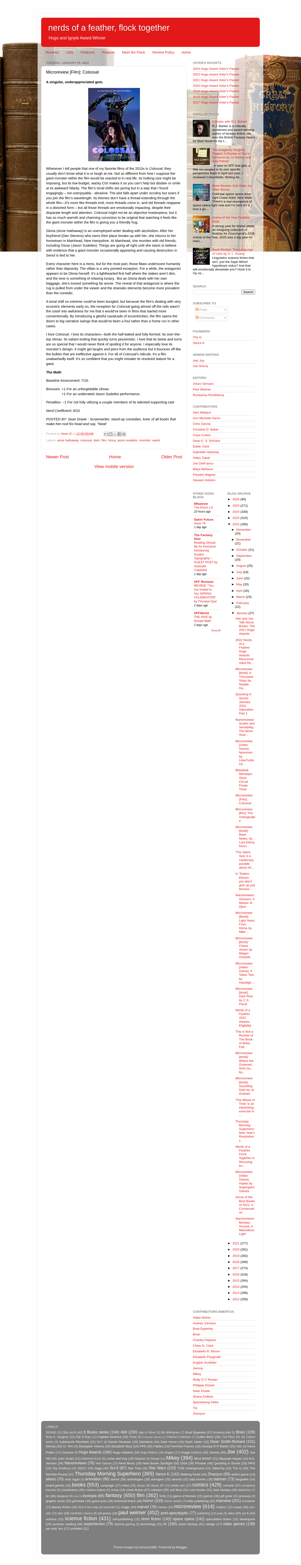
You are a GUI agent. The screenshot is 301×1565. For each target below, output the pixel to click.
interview (223, 1501)
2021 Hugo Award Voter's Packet (216, 80)
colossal (86, 440)
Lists (69, 52)
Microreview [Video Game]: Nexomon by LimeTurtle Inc (244, 752)
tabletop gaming (124, 1524)
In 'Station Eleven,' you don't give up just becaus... (245, 881)
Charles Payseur (204, 1340)
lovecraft (108, 1507)
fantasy (114, 1495)
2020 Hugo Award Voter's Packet (216, 85)
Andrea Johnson (204, 1323)
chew (125, 1485)
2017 (236, 1268)
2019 (236, 1256)
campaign (107, 1485)
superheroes (94, 1524)
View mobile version (114, 466)
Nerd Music (127, 1463)
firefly (162, 1496)
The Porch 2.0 (203, 507)
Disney (50, 1446)
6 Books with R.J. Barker (229, 121)
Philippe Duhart (203, 1385)
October (242, 549)
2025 (236, 505)
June (240, 578)
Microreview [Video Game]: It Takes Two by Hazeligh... (244, 973)
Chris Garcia (201, 424)
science (51, 1519)
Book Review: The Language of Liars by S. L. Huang (232, 251)
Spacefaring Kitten (206, 1402)
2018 (236, 1262)
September (244, 556)
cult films (176, 1490)
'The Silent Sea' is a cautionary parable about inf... (244, 859)
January (242, 613)
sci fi (245, 1513)
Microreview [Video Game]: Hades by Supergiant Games (244, 1181)
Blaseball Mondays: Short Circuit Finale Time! (244, 779)
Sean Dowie (201, 1391)
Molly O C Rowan (205, 1379)
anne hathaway (68, 440)
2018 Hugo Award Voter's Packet (216, 97)
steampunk (247, 1519)
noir (60, 1513)
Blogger (181, 1547)
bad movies (198, 1479)
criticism (156, 1490)
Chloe (133, 1437)
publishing (204, 1513)
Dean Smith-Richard (227, 1441)
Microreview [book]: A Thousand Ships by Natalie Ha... (244, 678)
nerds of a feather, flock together (109, 28)
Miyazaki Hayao (230, 1458)
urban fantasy (188, 1524)
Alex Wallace (202, 412)
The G (197, 337)
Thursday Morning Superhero (108, 1474)
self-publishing (123, 1519)
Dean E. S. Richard (206, 441)
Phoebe (200, 1463)
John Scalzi (66, 1458)
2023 (236, 518)
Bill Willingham (170, 1432)
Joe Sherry (200, 366)
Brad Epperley (203, 1328)
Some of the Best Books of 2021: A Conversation (245, 1204)
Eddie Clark (201, 446)
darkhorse (244, 1490)
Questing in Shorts (227, 1463)
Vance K (199, 343)
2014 (236, 1286)
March (241, 597)
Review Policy (163, 52)
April (240, 590)
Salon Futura (204, 519)
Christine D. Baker (206, 429)
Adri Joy (198, 360)
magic (125, 1507)
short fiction (151, 1519)
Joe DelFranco (203, 463)
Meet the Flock (133, 52)
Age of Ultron (147, 1432)
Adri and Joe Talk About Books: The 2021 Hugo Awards (245, 626)
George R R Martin (215, 1446)
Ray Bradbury (61, 1468)
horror (148, 1501)
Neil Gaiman (104, 1463)
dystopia (90, 1496)
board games (55, 1485)
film (103, 440)
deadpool (62, 1496)
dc (47, 1496)
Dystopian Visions (91, 1446)
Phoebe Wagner (204, 474)
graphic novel (55, 1501)
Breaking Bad (222, 1432)
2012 (236, 1299)
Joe (231, 1452)
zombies (76, 1528)
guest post (99, 1501)
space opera (183, 1519)
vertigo (210, 1524)
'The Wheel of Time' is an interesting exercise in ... (245, 1107)
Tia (195, 1408)
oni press (104, 1513)
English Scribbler (205, 1362)
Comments (205, 317)
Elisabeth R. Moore (206, 1351)
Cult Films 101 (231, 1437)
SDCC (82, 1468)
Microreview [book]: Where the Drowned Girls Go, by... (244, 1062)
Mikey (197, 1374)
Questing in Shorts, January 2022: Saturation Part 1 (244, 703)
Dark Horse (169, 1442)
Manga (155, 1458)
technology (148, 1524)
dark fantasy (221, 1490)
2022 (236, 524)
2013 (236, 1293)
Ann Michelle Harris (206, 418)
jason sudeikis (128, 440)
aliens (51, 1479)
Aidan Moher (202, 1317)
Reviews (52, 52)
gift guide (226, 1496)
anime (115, 1479)
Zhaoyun (199, 1413)
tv (165, 1524)
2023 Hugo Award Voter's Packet (216, 74)
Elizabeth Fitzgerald (207, 1357)
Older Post (171, 456)
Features (88, 52)
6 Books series (96, 1432)
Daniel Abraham (119, 1442)
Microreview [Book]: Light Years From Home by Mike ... (245, 922)
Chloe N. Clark (203, 1345)
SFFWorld (201, 613)
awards (177, 1479)
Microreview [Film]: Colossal (243, 799)
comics (200, 1485)
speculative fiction (218, 1519)
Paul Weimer (202, 389)
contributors (69, 1490)
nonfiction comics (82, 1513)
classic (141, 1485)
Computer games (152, 1437)
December (243, 529)
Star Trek (134, 1468)
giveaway (245, 1496)
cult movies (198, 1490)
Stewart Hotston (204, 480)
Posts (201, 309)
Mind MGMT (203, 1458)
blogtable (242, 1479)
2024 (236, 511)
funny (112, 440)
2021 (236, 1243)
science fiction (81, 1518)
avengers (157, 1479)
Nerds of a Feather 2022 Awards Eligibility (243, 1017)
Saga (98, 1468)
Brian (196, 1334)
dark (97, 440)
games (208, 1496)
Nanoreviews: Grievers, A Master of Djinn (245, 900)
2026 (236, 499)
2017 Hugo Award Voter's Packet (216, 102)
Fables (158, 1446)
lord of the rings (88, 1507)
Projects (108, 52)
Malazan (140, 1458)
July (239, 572)
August (241, 565)
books (79, 1485)
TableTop (218, 1468)
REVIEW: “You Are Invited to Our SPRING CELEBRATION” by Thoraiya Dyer (205, 593)
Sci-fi (114, 1468)
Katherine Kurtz (91, 1458)
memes (162, 1507)
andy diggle (72, 1479)
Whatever (201, 503)
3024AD (51, 1432)
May (239, 584)
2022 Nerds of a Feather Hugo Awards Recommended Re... (244, 651)
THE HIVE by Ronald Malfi (203, 619)
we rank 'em (54, 1528)
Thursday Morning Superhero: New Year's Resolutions (245, 1131)
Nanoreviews (75, 1463)
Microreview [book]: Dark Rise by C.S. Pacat (244, 996)
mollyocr (221, 1507)
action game (240, 1474)
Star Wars (157, 1468)
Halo (239, 1446)
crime (115, 1490)
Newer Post (57, 456)
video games (234, 1524)
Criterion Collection (179, 1437)
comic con (177, 1485)
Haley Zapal (201, 458)
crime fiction (134, 1490)
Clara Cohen (202, 435)
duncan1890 (148, 1547)
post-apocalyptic (174, 1513)
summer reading (64, 1524)
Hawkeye (68, 1452)
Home (186, 52)
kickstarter (248, 1501)
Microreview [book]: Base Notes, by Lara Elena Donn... (244, 836)
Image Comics (191, 1452)
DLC (100, 1442)
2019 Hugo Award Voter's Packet (216, 91)
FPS (143, 1446)
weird (156, 440)
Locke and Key (116, 1458)
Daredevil (146, 1442)
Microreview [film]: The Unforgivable (245, 815)
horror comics (173, 1501)
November (243, 539)
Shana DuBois (203, 1396)
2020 (236, 1249)
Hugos (169, 1452)
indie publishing (198, 1501)
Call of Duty (83, 1437)
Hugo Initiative (123, 1452)
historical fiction (125, 1501)
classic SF (157, 1485)
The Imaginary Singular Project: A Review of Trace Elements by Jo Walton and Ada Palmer (231, 155)
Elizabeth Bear (121, 1446)
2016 (236, 1274)
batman (220, 1479)
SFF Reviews (204, 582)
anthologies (135, 1479)
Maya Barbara (203, 469)
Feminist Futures (182, 1446)
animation (93, 1479)
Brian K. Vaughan (57, 1437)
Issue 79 (199, 523)
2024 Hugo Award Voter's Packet (216, 68)
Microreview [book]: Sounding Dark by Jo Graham (244, 1085)
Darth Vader (193, 1442)
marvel (143, 1507)
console (228, 1485)
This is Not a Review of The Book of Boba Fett (244, 1039)
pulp (220, 1513)
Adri (123, 1432)
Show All (216, 630)
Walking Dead (190, 1474)
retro (231, 1513)
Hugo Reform (149, 1452)
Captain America (109, 1437)
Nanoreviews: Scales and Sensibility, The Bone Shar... (245, 727)
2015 (236, 1280)
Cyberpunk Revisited (74, 1442)
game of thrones (184, 1496)
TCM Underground (191, 1468)
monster (144, 440)
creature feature (95, 1490)
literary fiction (61, 1507)
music (238, 1507)
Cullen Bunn (205, 1437)
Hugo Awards (90, 1452)
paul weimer (132, 1512)
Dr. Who (68, 1446)
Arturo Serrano (203, 383)
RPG (251, 1463)
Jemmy (198, 1368)
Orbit (183, 1463)
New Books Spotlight (157, 1463)
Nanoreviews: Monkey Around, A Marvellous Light (245, 1226)
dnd (76, 1496)
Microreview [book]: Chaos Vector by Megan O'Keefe (243, 947)
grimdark (78, 1501)
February (242, 603)
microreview (187, 1506)
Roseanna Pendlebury (208, 395)
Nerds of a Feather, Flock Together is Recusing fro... (244, 1156)
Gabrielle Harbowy (206, 452)
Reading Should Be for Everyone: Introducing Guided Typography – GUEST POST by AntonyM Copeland (205, 556)
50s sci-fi (69, 1432)
